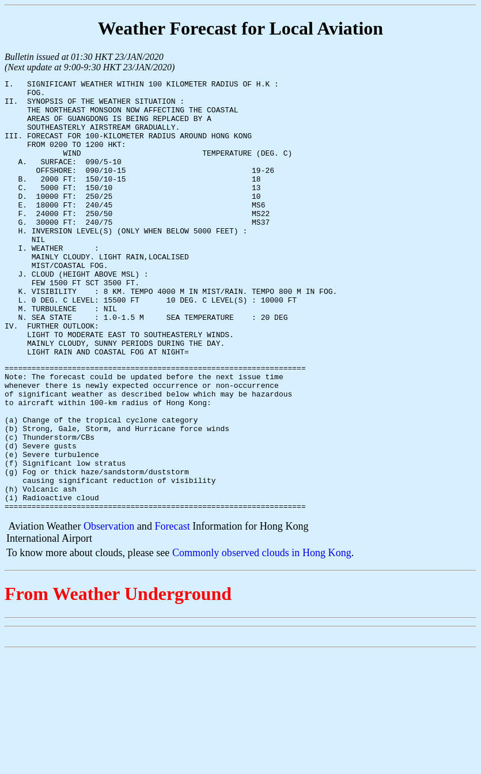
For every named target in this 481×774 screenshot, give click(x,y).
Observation (109, 611)
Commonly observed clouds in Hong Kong (261, 637)
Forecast (172, 611)
